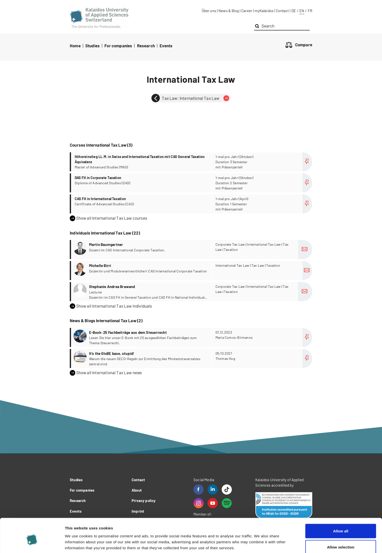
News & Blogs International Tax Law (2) (106, 320)
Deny (340, 540)
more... (191, 161)
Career (246, 10)
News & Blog (228, 10)
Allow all (340, 507)
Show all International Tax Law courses (108, 218)
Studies (92, 45)
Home (75, 45)
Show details (259, 540)
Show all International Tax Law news (106, 372)
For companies (118, 45)
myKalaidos (264, 10)
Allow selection (341, 524)
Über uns (209, 10)
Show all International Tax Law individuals (111, 306)
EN (301, 10)
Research (146, 45)
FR (310, 10)
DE (293, 10)
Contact (282, 10)
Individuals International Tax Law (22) (105, 232)
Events (166, 45)
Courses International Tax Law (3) (101, 144)
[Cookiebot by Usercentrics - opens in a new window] (32, 543)
